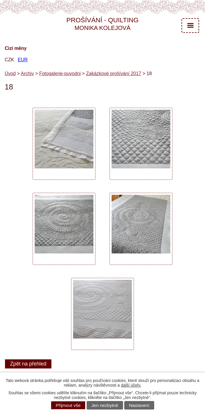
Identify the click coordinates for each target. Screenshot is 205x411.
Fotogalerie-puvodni (59, 73)
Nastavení (139, 405)
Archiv (27, 73)
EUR (23, 59)
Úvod (10, 73)
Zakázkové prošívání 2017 (113, 73)
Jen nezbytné (104, 405)
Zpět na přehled (28, 364)
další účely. (131, 385)
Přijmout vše (68, 405)
